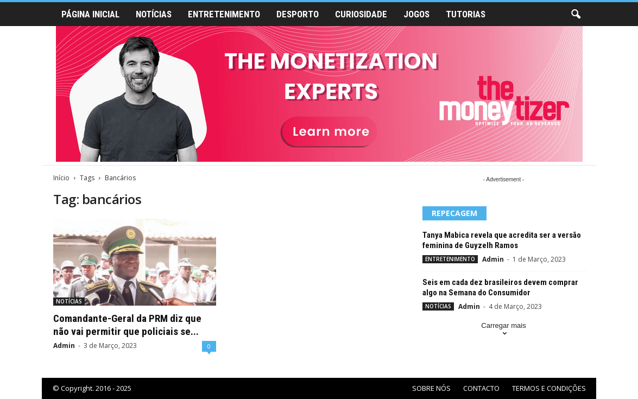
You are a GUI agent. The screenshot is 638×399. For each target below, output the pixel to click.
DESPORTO (297, 14)
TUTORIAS (465, 14)
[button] (576, 15)
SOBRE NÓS (431, 388)
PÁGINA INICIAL (90, 14)
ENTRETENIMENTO (224, 14)
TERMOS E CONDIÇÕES (549, 388)
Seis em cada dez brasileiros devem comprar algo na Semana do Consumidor (500, 287)
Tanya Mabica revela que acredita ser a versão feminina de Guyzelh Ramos (501, 240)
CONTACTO (481, 388)
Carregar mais (503, 330)
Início (61, 177)
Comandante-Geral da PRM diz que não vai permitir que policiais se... (127, 325)
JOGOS (416, 14)
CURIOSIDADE (361, 14)
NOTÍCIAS (154, 14)
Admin (64, 345)
